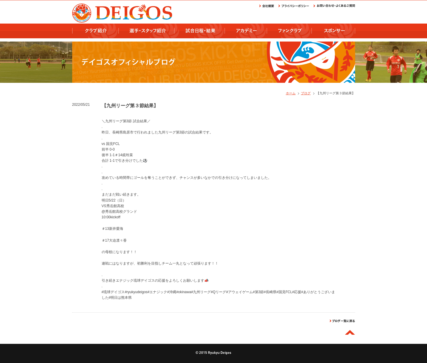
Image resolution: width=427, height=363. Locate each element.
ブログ (306, 93)
